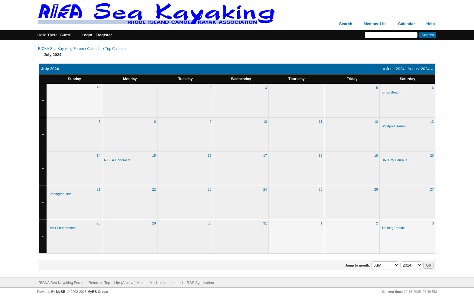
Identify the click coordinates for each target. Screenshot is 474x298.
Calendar (406, 23)
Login (87, 35)
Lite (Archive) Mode (130, 283)
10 (265, 121)
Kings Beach (390, 92)
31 (265, 223)
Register (104, 35)
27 (432, 189)
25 (320, 189)
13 (432, 121)
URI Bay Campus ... (396, 160)
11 (320, 121)
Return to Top (99, 283)
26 (376, 189)
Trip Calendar (116, 49)
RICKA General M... (118, 160)
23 (209, 189)
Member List (375, 23)
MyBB (60, 291)
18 (320, 155)
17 (265, 155)
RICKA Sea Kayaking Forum (61, 49)
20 (432, 155)
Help (430, 23)
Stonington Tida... (61, 194)
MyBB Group (97, 291)
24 (265, 189)
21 (98, 189)
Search (345, 23)
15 (154, 155)
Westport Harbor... (394, 126)
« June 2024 (394, 69)
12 (376, 121)
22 (154, 189)
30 (98, 88)
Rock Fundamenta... (63, 228)
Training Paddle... (394, 228)
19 (376, 155)
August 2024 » (420, 69)
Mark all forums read (166, 283)
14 (98, 155)
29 (154, 223)
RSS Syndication (200, 283)
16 (209, 155)
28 (98, 223)
